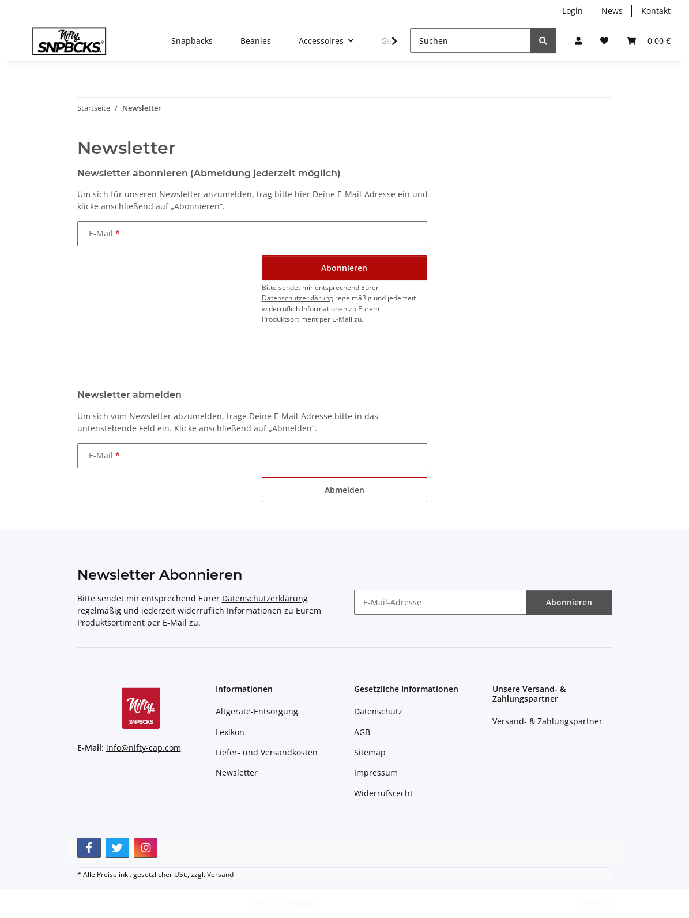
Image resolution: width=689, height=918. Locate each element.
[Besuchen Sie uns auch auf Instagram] (145, 848)
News (612, 10)
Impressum (376, 772)
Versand (220, 874)
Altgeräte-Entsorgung (257, 711)
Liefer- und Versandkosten (267, 752)
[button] (578, 41)
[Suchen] (470, 40)
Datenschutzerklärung (297, 298)
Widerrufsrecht (383, 793)
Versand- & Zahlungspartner (547, 721)
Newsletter (237, 772)
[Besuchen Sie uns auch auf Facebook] (89, 848)
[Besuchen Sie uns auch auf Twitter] (117, 848)
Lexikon (230, 732)
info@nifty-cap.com (143, 747)
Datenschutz (378, 711)
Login (572, 10)
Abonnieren (569, 602)
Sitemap (370, 752)
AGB (362, 732)
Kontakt (656, 10)
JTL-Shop (629, 903)
